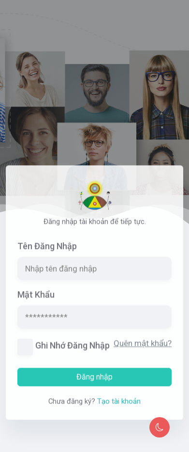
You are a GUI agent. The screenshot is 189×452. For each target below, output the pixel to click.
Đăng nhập (94, 383)
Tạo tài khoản (119, 407)
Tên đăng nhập (47, 253)
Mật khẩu (36, 301)
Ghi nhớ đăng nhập (72, 352)
